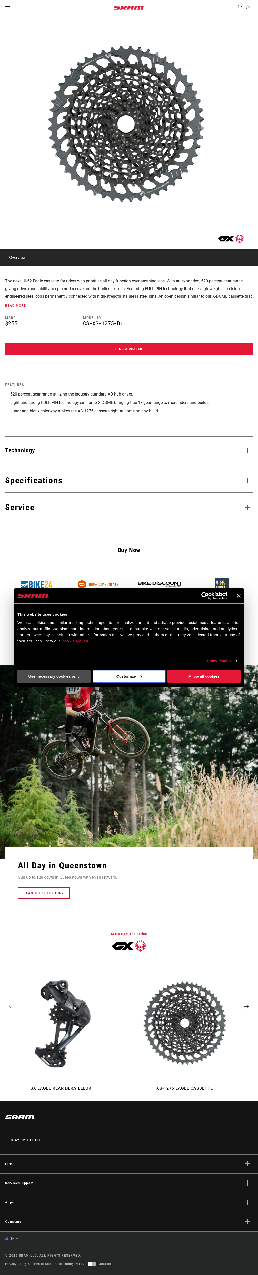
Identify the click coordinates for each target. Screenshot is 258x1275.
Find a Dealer (129, 349)
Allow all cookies (204, 676)
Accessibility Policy (69, 1264)
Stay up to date (26, 1140)
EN (10, 1239)
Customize (129, 676)
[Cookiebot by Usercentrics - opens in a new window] (205, 596)
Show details (219, 661)
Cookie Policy (74, 641)
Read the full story (44, 893)
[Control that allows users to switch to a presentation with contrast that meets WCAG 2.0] (101, 1264)
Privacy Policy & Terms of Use (28, 1264)
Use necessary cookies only (54, 676)
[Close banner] (239, 596)
